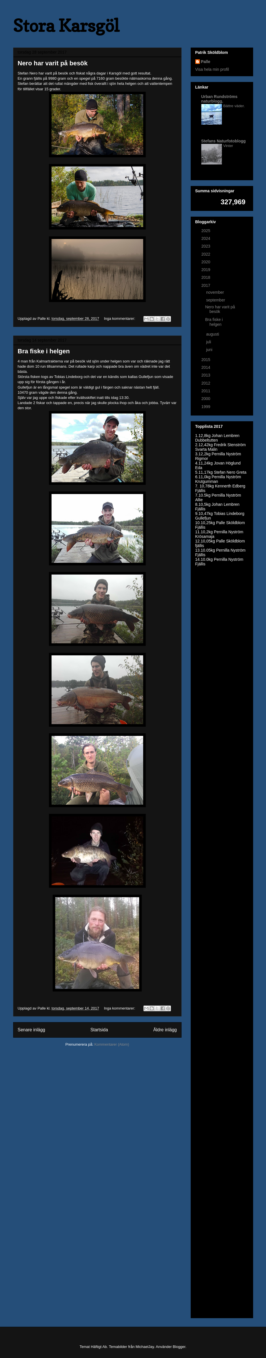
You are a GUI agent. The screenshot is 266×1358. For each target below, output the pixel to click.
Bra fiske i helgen (44, 351)
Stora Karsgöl (66, 25)
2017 (206, 285)
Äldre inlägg (165, 1029)
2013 (206, 375)
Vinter (228, 146)
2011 (206, 391)
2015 (206, 359)
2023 (206, 246)
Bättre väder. (234, 106)
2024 (206, 238)
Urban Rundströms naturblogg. (219, 98)
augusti (213, 334)
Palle (205, 61)
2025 (206, 230)
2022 (206, 254)
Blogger (179, 1347)
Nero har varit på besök (53, 63)
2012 (206, 383)
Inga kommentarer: (120, 318)
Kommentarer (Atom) (111, 1044)
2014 (206, 367)
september (216, 300)
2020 (206, 262)
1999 (206, 406)
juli (209, 342)
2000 (206, 398)
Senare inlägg (31, 1029)
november (215, 292)
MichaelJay (145, 1347)
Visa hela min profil (212, 69)
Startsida (99, 1029)
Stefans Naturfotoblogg (223, 141)
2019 (206, 269)
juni (210, 349)
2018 (206, 277)
